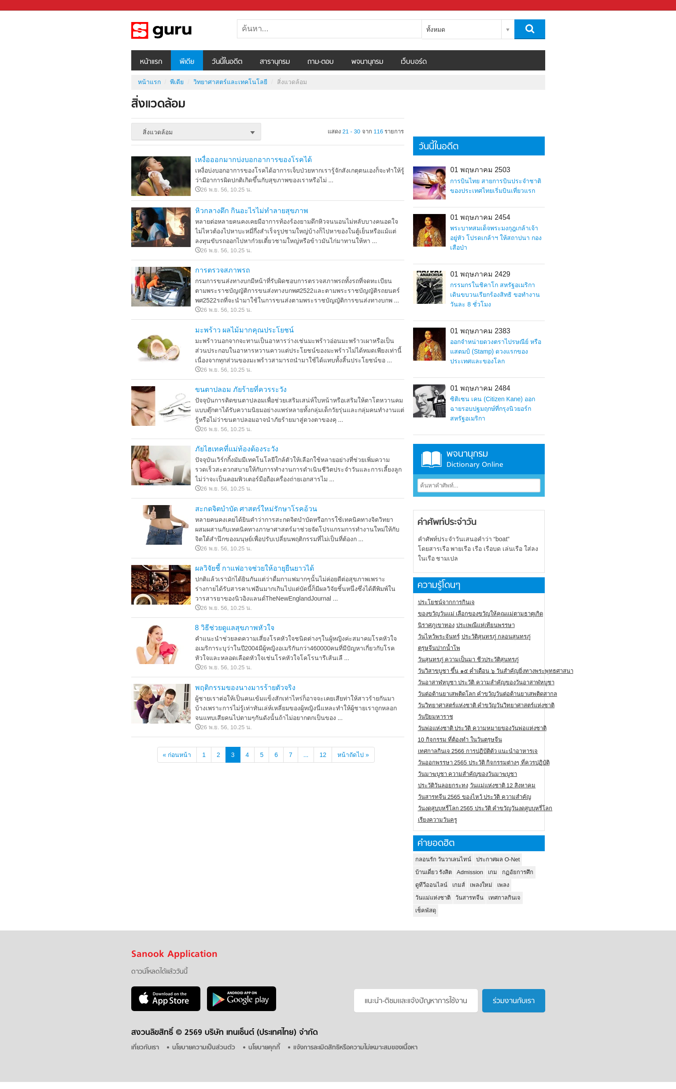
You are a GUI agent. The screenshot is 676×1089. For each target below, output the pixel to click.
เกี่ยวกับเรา (145, 1048)
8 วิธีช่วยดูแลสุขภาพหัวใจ (234, 627)
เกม (492, 872)
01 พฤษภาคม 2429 (480, 274)
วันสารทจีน (469, 897)
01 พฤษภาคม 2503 (480, 170)
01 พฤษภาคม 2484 (480, 388)
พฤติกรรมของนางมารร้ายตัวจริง (245, 687)
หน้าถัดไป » (353, 754)
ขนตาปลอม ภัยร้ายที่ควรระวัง (241, 389)
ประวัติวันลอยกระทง (443, 785)
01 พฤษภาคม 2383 (480, 331)
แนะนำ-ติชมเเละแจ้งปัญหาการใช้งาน (416, 1001)
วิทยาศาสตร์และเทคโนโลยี (230, 81)
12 (322, 754)
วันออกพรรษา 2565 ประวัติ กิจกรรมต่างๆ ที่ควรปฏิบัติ (484, 762)
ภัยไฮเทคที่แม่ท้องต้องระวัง (236, 449)
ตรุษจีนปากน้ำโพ (439, 648)
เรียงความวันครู (437, 819)
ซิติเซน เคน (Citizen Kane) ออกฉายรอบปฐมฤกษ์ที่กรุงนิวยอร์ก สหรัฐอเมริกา (492, 408)
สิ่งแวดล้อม (177, 30)
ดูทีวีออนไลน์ (431, 885)
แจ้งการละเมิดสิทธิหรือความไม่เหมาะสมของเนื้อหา (355, 1048)
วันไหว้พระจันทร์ (439, 636)
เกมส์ (458, 885)
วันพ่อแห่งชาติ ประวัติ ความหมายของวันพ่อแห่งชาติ (482, 728)
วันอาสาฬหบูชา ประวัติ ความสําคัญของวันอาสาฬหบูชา (486, 682)
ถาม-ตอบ (320, 62)
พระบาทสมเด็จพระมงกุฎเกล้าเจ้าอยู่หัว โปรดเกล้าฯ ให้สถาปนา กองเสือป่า (496, 238)
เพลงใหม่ (481, 885)
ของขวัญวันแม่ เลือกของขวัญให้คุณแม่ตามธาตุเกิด (480, 613)
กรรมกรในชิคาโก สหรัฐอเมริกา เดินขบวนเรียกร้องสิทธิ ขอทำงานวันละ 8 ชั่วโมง (495, 294)
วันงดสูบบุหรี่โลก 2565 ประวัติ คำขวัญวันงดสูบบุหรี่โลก (485, 808)
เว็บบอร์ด (414, 62)
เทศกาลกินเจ (504, 897)
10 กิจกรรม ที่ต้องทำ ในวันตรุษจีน (460, 739)
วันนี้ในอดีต (227, 62)
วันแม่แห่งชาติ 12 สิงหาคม (503, 785)
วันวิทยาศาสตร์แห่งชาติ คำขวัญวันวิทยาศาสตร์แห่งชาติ (486, 705)
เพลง (503, 885)
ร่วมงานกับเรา (514, 1001)
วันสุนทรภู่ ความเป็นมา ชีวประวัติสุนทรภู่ (468, 659)
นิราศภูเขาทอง (436, 625)
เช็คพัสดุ (425, 910)
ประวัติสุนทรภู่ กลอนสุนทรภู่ (496, 636)
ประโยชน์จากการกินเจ (446, 602)
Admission (470, 872)
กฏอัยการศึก (517, 872)
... (306, 754)
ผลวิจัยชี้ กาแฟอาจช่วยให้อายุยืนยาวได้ (254, 568)
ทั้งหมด (435, 29)
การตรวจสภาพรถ (222, 270)
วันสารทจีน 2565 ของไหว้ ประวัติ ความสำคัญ (474, 797)
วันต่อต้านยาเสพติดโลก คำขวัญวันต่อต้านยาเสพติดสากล (488, 693)
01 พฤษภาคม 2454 (480, 217)
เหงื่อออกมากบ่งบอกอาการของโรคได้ (253, 159)
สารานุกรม (275, 62)
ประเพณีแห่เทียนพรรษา (485, 625)
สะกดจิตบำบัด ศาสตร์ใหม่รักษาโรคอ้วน (256, 509)
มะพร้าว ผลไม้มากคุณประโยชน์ (244, 330)
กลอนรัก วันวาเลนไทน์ (443, 859)
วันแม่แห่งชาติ (433, 897)
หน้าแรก (151, 62)
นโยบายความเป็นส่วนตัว (203, 1048)
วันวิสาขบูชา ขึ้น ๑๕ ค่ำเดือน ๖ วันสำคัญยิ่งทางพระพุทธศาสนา (495, 671)
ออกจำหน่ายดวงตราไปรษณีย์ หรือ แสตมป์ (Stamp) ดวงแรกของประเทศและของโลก (495, 351)
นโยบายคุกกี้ (264, 1048)
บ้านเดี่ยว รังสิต (433, 872)
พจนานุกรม (367, 62)
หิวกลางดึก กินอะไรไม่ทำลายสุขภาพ (251, 210)
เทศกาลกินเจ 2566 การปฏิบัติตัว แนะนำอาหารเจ (478, 751)
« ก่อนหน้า (177, 754)
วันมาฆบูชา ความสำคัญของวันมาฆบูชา (467, 774)
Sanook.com (26, 5)
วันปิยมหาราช (435, 716)
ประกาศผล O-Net (498, 859)
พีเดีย (187, 62)
